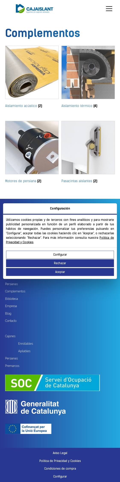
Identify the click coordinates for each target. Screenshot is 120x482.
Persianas (11, 284)
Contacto (10, 320)
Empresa (11, 306)
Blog (8, 313)
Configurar (60, 254)
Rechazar (60, 263)
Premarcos (12, 366)
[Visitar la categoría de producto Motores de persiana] (32, 153)
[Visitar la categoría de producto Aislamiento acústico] (32, 78)
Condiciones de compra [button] (60, 468)
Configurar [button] (60, 476)
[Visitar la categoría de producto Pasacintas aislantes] (88, 153)
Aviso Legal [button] (60, 453)
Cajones (10, 336)
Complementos (15, 291)
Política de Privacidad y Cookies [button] (60, 461)
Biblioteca (11, 298)
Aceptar (60, 272)
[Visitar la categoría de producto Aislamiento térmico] (88, 78)
